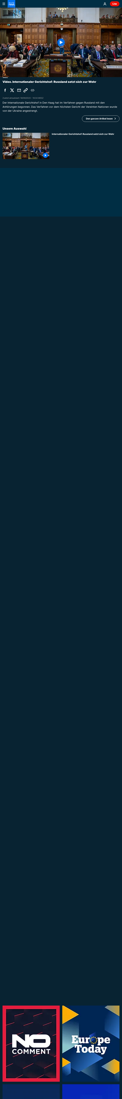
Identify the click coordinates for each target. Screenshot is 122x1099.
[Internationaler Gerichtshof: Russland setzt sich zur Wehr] (85, 146)
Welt (5, 304)
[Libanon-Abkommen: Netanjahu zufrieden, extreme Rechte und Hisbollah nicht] (85, 389)
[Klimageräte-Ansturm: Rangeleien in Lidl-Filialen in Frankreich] (85, 810)
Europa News (10, 493)
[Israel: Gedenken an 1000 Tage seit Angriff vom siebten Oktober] (85, 900)
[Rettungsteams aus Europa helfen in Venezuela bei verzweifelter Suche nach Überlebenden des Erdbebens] (85, 328)
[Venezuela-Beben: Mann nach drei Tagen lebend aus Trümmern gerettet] (85, 359)
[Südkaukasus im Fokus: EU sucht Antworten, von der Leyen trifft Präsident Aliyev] (61, 308)
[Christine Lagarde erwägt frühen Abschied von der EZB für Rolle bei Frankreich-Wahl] (85, 517)
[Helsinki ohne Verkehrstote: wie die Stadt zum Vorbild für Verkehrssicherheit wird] (85, 667)
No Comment (59, 623)
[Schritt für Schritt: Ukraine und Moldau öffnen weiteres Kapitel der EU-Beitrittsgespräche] (85, 547)
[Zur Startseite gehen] (11, 4)
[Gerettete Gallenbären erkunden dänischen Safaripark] (85, 780)
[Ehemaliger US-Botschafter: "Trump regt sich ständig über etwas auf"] (85, 607)
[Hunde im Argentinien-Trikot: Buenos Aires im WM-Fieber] (85, 697)
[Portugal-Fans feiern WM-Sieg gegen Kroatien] (85, 840)
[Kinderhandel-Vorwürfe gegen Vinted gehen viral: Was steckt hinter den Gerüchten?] (85, 960)
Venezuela (58, 345)
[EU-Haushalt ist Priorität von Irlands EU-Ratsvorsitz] (61, 496)
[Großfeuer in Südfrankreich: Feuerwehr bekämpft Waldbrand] (85, 870)
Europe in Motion (61, 916)
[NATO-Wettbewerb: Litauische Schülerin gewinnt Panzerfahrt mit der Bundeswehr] (85, 990)
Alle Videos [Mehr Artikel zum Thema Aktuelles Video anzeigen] (107, 1008)
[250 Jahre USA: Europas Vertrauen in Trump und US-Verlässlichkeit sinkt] (85, 930)
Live (114, 3)
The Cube (57, 946)
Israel (55, 375)
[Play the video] (61, 42)
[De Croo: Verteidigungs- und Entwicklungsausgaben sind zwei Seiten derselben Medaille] (85, 577)
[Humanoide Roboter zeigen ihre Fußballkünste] (85, 637)
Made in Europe (60, 654)
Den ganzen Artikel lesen (99, 118)
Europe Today (59, 563)
